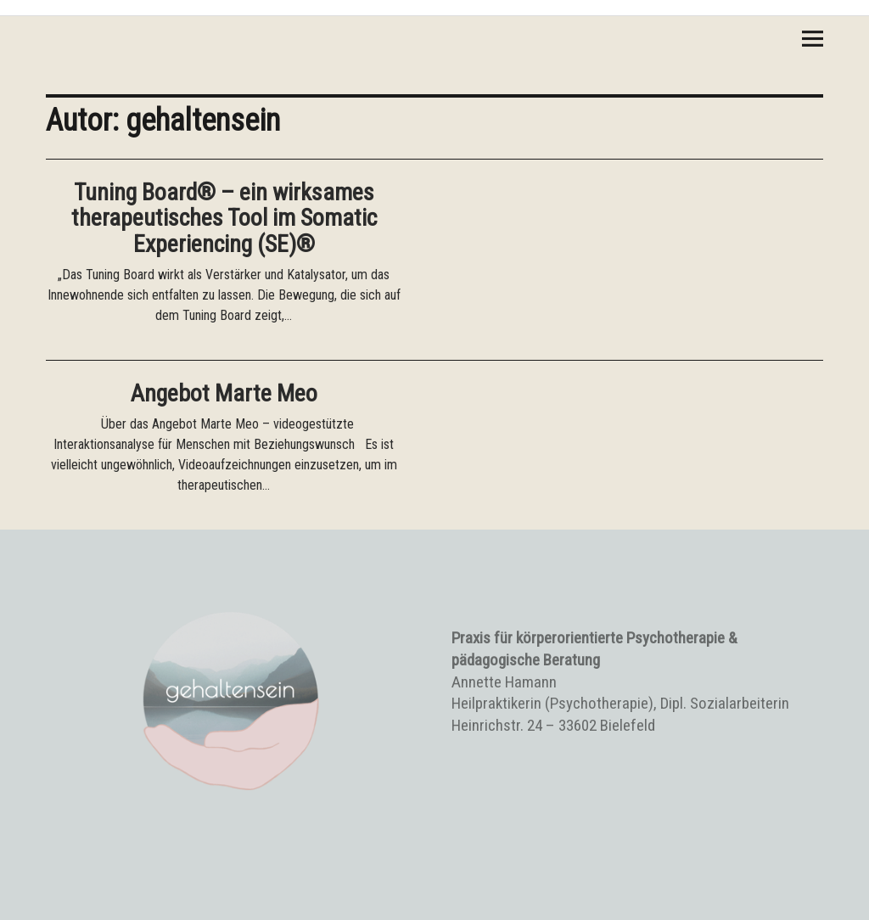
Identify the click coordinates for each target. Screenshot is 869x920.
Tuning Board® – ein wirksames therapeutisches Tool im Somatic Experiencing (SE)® (224, 218)
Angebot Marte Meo (224, 393)
